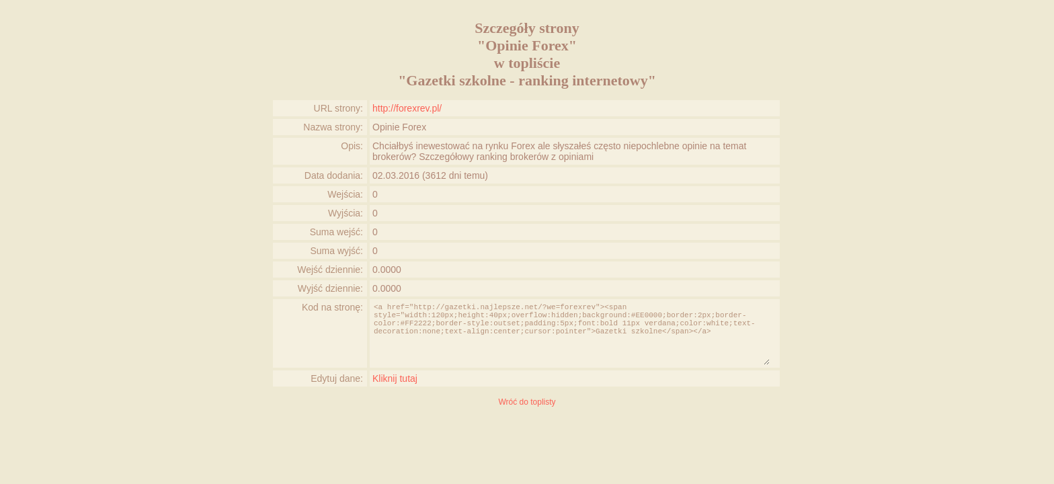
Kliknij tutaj (394, 378)
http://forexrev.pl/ (407, 108)
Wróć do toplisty (526, 402)
